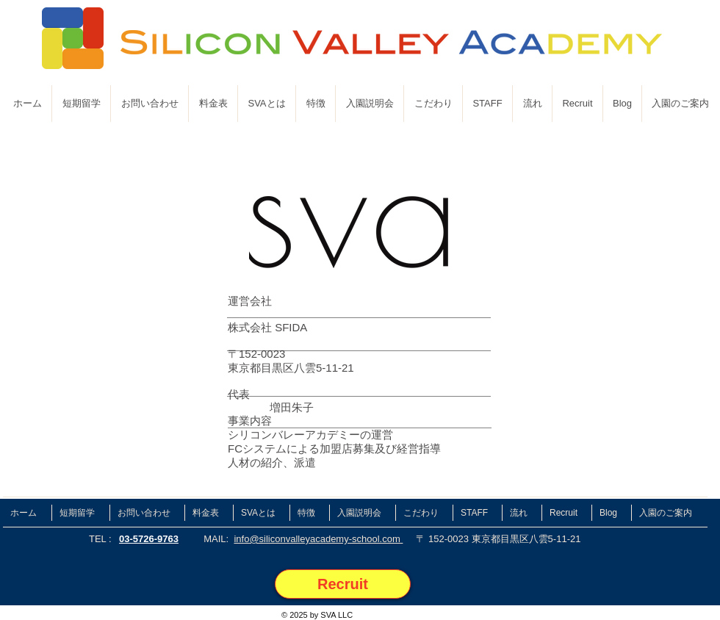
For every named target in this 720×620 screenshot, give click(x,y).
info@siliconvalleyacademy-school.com (318, 538)
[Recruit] (343, 584)
